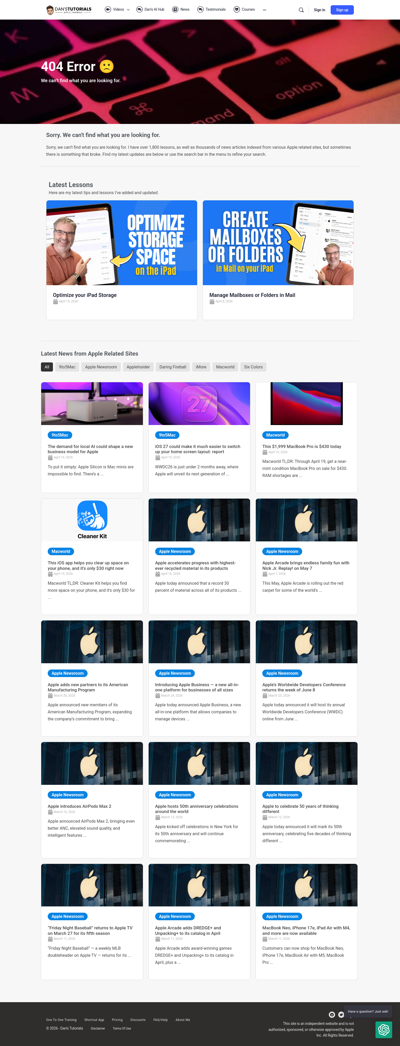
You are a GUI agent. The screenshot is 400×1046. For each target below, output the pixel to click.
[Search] (301, 10)
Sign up (342, 10)
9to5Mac (67, 366)
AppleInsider (138, 366)
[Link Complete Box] (92, 437)
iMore (201, 366)
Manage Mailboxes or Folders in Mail (252, 295)
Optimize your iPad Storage (85, 295)
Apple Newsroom (101, 366)
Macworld (225, 366)
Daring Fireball (173, 366)
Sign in (319, 10)
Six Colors (253, 366)
